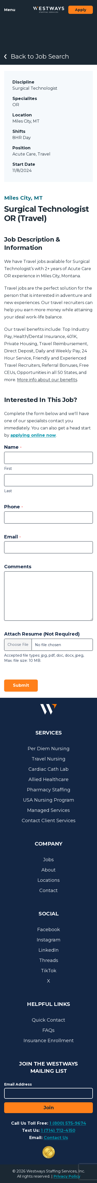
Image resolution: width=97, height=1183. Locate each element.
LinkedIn (49, 950)
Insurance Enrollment (49, 1040)
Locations (49, 880)
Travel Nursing (48, 759)
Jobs (48, 860)
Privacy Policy (67, 1176)
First (8, 468)
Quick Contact (48, 1020)
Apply (80, 9)
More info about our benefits (47, 379)
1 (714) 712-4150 (58, 1130)
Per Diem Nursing (49, 748)
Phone (13, 507)
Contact (48, 890)
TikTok (48, 971)
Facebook (48, 929)
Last (8, 491)
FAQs (48, 1030)
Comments (17, 567)
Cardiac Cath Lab (48, 769)
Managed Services (48, 810)
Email (12, 537)
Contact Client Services (49, 820)
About (48, 870)
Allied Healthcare (48, 779)
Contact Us (56, 1137)
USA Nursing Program (48, 800)
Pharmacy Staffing (48, 790)
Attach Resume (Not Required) (42, 634)
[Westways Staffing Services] (48, 10)
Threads (48, 960)
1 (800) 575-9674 (67, 1123)
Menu (9, 9)
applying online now (33, 435)
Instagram (49, 940)
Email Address (18, 1084)
